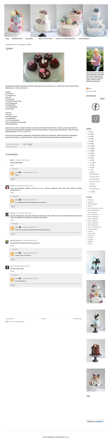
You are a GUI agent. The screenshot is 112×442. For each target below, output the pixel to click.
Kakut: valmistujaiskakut (94, 227)
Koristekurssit (91, 233)
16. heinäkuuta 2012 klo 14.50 (24, 185)
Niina (16, 172)
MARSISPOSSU (17, 38)
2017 (89, 146)
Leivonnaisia (91, 235)
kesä (91, 191)
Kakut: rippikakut (92, 221)
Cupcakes (14, 146)
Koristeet (90, 231)
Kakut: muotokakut (93, 218)
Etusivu (43, 318)
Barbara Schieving (15, 240)
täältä (54, 86)
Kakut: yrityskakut (93, 229)
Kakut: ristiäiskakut (93, 223)
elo (91, 169)
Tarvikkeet (90, 239)
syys (91, 167)
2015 (89, 151)
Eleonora (13, 185)
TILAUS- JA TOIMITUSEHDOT (65, 38)
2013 (89, 155)
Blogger (67, 437)
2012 (89, 158)
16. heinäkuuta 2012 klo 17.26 (29, 200)
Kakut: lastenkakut (93, 216)
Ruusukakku (92, 186)
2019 (89, 141)
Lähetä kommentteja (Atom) (16, 321)
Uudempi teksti (10, 318)
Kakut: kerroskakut (93, 214)
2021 (89, 136)
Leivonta (90, 237)
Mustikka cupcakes (94, 181)
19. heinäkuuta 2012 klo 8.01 (29, 253)
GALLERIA (29, 38)
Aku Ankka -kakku (94, 176)
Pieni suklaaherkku (94, 179)
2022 (89, 134)
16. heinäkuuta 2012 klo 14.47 (21, 160)
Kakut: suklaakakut (93, 225)
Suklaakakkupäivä (94, 188)
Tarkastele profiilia (91, 91)
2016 (89, 148)
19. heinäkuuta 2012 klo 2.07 (30, 240)
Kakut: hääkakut (92, 212)
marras (92, 162)
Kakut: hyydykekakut (93, 210)
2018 (89, 143)
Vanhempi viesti (77, 318)
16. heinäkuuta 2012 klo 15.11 (24, 213)
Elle (11, 266)
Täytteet (90, 241)
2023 (89, 131)
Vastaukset (15, 169)
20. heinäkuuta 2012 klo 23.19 (29, 278)
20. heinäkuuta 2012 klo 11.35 (21, 266)
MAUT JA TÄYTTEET (46, 38)
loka (91, 165)
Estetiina (12, 213)
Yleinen (90, 244)
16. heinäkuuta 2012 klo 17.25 (29, 172)
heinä (91, 172)
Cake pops (91, 200)
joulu (91, 160)
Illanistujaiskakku (94, 174)
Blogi (7, 38)
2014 (89, 153)
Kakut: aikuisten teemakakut (95, 208)
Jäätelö (90, 206)
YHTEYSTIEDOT (84, 38)
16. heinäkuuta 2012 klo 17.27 (29, 227)
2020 (89, 139)
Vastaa (12, 165)
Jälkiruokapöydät (92, 204)
